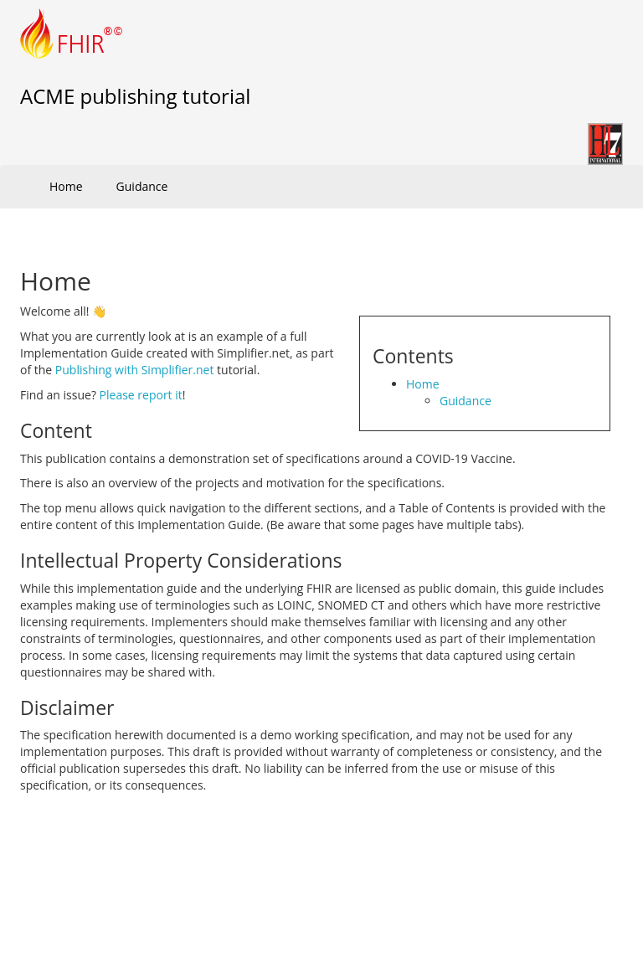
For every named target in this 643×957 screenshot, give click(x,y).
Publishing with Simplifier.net (134, 370)
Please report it (141, 395)
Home (66, 186)
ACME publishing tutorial (135, 96)
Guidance (142, 186)
